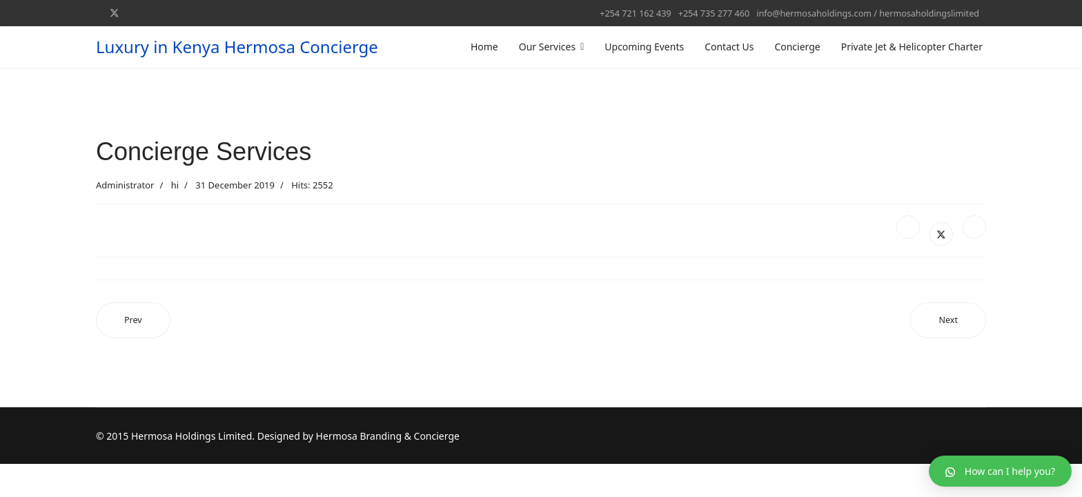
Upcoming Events (644, 46)
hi (175, 185)
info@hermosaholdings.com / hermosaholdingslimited (867, 13)
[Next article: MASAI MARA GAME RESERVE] (948, 320)
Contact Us (729, 46)
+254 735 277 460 (713, 13)
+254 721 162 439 (635, 13)
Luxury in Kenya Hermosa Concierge (237, 47)
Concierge (797, 46)
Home (484, 46)
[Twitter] (114, 12)
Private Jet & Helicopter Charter (912, 46)
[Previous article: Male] (133, 320)
